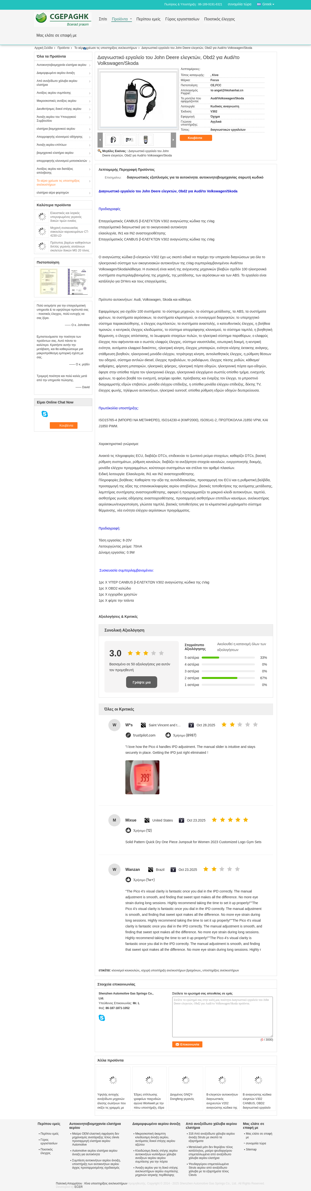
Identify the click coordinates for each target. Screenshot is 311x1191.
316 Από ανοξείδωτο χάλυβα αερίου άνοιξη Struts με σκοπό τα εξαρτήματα (212, 1137)
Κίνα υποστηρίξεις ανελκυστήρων (105, 1183)
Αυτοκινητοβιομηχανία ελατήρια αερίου (61, 65)
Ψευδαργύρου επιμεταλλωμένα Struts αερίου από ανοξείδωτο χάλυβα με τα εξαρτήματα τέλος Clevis (209, 1169)
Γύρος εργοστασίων (182, 19)
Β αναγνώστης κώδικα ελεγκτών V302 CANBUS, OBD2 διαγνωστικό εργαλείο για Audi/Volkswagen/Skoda (258, 1105)
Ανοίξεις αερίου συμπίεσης (54, 92)
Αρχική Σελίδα (44, 48)
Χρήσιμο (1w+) (144, 880)
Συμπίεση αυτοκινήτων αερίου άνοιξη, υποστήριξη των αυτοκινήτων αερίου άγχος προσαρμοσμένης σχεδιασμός (96, 1164)
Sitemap (251, 1149)
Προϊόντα (120, 19)
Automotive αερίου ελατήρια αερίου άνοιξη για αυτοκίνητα (94, 1152)
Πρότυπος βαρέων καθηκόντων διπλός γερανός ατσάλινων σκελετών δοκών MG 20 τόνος (70, 246)
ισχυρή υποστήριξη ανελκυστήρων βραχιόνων (170, 970)
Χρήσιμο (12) (142, 831)
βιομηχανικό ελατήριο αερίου (55, 152)
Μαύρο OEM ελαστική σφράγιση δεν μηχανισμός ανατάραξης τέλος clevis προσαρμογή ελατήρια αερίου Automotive (95, 1139)
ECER (79, 1187)
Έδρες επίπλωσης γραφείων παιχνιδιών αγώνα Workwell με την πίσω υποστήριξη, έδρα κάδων (149, 1103)
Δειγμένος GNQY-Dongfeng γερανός (182, 1097)
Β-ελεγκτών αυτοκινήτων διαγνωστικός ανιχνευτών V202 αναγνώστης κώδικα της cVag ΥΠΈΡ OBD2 (222, 1103)
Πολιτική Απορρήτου (69, 1183)
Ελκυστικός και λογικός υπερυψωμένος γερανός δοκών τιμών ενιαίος (66, 217)
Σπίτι (103, 19)
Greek (269, 3)
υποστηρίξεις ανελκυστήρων (220, 970)
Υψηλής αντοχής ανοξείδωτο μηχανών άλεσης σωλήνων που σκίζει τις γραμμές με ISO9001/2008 (111, 1103)
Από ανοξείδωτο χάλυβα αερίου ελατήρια (57, 82)
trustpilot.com (144, 735)
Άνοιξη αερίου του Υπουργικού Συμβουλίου (56, 118)
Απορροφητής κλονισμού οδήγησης (60, 136)
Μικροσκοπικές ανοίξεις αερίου (56, 101)
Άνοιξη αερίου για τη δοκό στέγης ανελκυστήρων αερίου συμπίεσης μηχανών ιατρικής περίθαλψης (156, 1171)
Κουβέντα (198, 138)
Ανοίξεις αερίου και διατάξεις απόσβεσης (55, 170)
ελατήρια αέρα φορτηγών (53, 192)
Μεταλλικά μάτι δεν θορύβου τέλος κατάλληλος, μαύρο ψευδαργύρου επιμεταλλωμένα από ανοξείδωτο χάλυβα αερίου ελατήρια (211, 1152)
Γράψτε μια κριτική (142, 684)
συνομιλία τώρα (239, 4)
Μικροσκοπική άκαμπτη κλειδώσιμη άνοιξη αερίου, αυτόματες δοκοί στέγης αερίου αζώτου (155, 1139)
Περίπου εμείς (148, 19)
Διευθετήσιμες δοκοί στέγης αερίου (59, 109)
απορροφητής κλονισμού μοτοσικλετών (62, 161)
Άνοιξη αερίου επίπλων (52, 144)
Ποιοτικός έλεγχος (219, 19)
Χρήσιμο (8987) (184, 735)
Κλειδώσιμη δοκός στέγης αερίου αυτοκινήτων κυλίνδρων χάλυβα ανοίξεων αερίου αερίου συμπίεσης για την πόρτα (156, 1156)
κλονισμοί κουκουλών (125, 970)
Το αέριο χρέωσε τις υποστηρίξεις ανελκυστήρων (105, 48)
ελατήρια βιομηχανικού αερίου (56, 128)
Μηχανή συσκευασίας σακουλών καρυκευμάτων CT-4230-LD (69, 231)
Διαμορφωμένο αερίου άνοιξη (56, 73)
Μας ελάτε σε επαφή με (56, 35)
